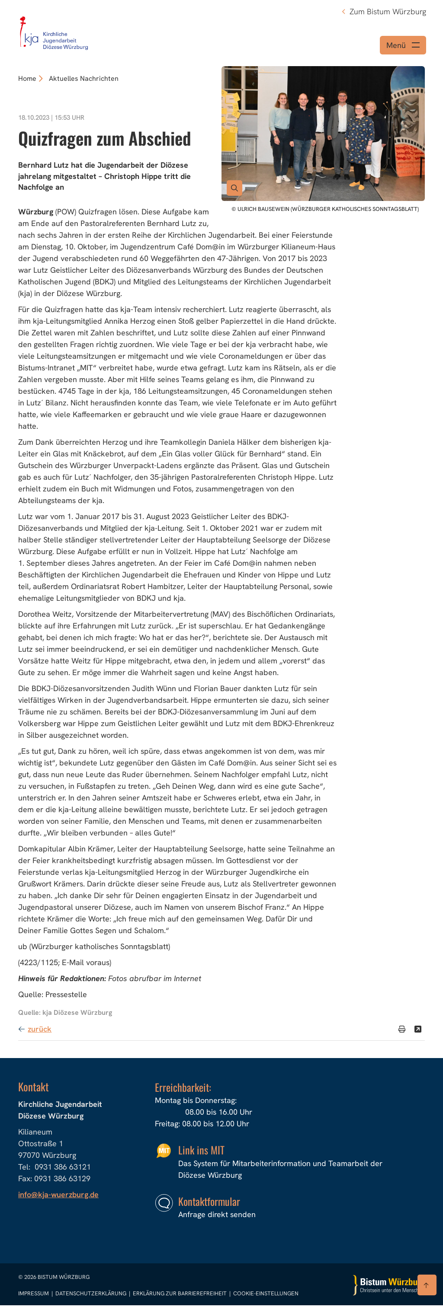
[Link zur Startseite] (54, 31)
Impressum (34, 1295)
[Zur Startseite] (389, 1287)
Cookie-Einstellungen (266, 1295)
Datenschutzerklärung (91, 1295)
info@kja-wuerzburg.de (59, 1197)
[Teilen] (418, 1031)
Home (27, 80)
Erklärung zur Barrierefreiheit (180, 1295)
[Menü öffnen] (403, 47)
